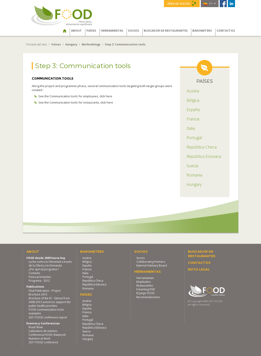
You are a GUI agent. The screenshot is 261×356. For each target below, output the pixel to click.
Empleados (143, 282)
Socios (133, 30)
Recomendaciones (148, 297)
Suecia (86, 331)
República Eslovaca (94, 284)
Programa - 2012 (39, 281)
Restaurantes (144, 285)
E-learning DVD (145, 289)
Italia (85, 273)
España (87, 265)
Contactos (226, 30)
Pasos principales (40, 277)
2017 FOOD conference (43, 342)
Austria (86, 258)
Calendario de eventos (43, 331)
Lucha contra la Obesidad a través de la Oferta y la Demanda (50, 263)
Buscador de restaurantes (166, 30)
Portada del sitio (36, 44)
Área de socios (181, 3)
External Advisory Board (151, 265)
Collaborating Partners (150, 261)
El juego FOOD (145, 293)
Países (91, 30)
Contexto (34, 273)
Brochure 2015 (38, 294)
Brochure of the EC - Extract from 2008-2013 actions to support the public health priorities (50, 301)
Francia (87, 269)
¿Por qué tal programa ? (44, 269)
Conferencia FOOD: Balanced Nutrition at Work (47, 336)
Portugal (87, 277)
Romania (88, 288)
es (209, 3)
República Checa (92, 281)
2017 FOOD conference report (48, 317)
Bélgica (87, 261)
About (76, 30)
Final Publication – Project (45, 290)
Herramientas (112, 30)
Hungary (87, 339)
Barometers (202, 30)
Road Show (36, 327)
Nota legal (199, 269)
